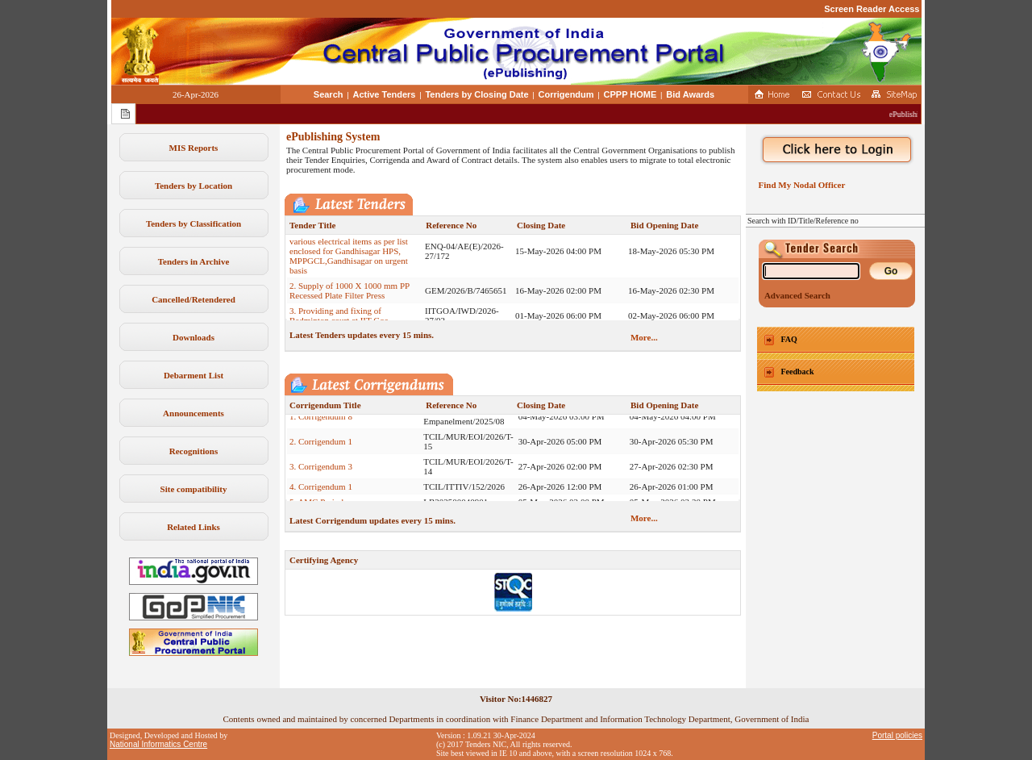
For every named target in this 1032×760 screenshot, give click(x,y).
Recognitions (193, 451)
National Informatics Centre (158, 744)
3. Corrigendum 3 (320, 471)
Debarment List (193, 375)
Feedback (797, 371)
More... (644, 337)
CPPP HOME (630, 94)
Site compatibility (193, 489)
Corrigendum (566, 94)
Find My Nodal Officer (799, 185)
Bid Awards (690, 94)
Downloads (193, 337)
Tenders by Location (193, 185)
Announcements (193, 413)
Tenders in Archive (194, 261)
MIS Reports (193, 147)
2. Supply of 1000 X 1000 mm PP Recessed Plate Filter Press (349, 295)
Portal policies (897, 735)
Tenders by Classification (193, 223)
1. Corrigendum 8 (320, 421)
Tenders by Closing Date (476, 94)
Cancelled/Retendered (193, 299)
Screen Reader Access (871, 9)
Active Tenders (383, 94)
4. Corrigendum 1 (320, 491)
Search (328, 94)
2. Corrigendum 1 (320, 446)
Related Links (193, 527)
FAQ (789, 339)
